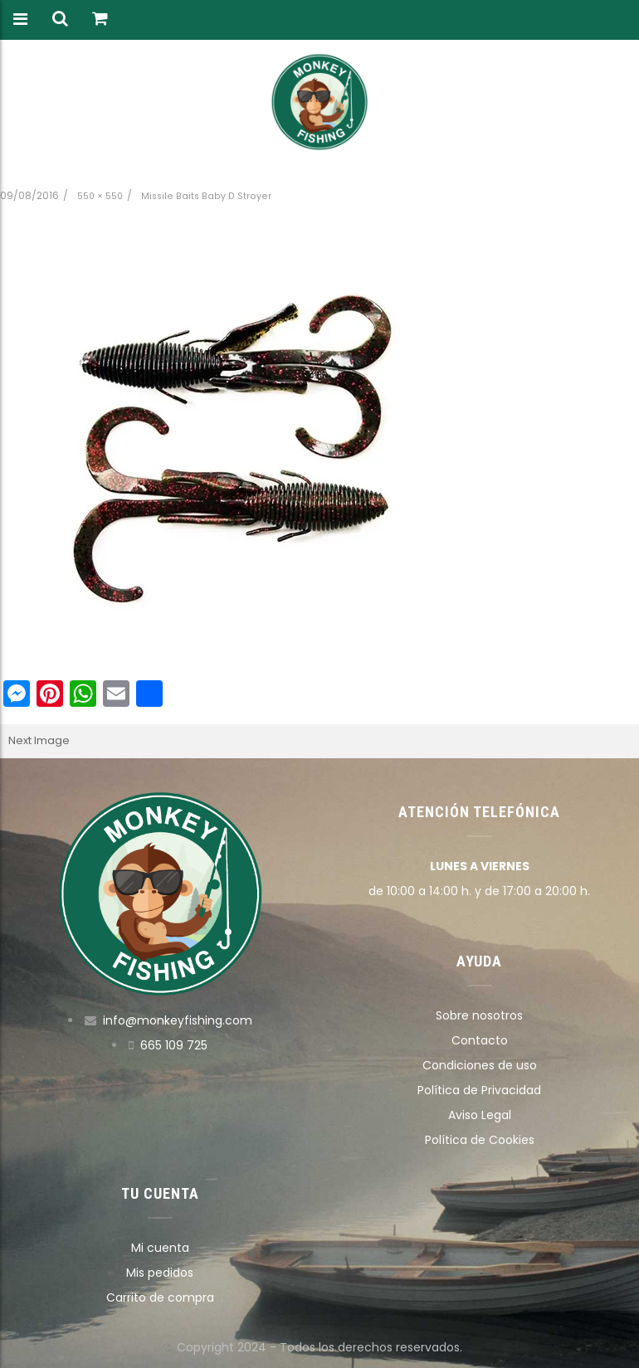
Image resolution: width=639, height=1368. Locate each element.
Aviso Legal (479, 1115)
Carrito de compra (160, 1297)
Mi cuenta (160, 1247)
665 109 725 (173, 1045)
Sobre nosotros (479, 1015)
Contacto (479, 1040)
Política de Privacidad (479, 1090)
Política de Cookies (479, 1140)
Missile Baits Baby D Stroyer (206, 196)
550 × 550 (100, 196)
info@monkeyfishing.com (177, 1020)
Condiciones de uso (479, 1065)
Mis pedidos (159, 1272)
